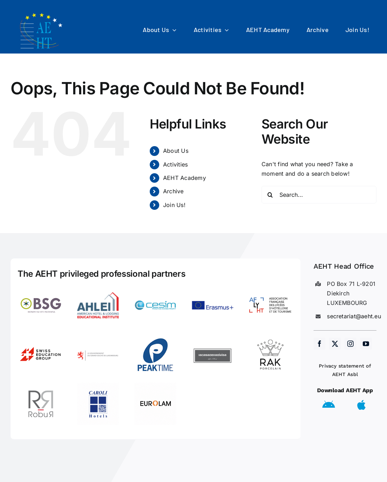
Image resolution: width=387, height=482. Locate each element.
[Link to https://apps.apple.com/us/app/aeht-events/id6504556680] (361, 405)
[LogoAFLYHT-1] (270, 286)
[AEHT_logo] (42, 13)
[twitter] (335, 344)
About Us (175, 150)
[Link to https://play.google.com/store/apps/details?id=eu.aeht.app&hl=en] (328, 405)
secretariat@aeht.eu (354, 316)
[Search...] (319, 195)
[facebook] (319, 344)
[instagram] (350, 344)
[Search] (270, 195)
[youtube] (366, 344)
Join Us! (174, 204)
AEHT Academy (184, 177)
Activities (175, 164)
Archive (173, 191)
